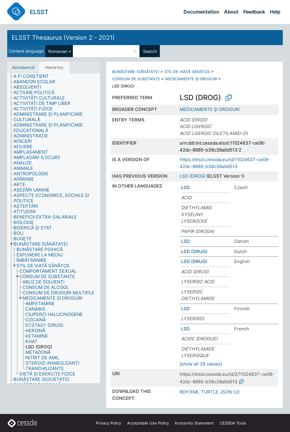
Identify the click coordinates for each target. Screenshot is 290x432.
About (231, 12)
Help (275, 12)
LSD (185, 187)
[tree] (53, 228)
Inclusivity (194, 423)
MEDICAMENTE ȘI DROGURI (191, 78)
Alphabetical (23, 67)
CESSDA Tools (233, 423)
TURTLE (209, 392)
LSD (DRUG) (194, 251)
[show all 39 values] (201, 364)
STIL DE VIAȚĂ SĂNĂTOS (187, 71)
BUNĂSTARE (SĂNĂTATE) (135, 71)
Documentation (201, 12)
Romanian (57, 51)
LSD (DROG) (192, 176)
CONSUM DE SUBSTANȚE (136, 78)
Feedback (254, 12)
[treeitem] (33, 76)
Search (150, 51)
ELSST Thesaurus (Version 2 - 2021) (63, 37)
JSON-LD (230, 392)
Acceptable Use (148, 423)
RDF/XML (189, 392)
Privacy (108, 423)
